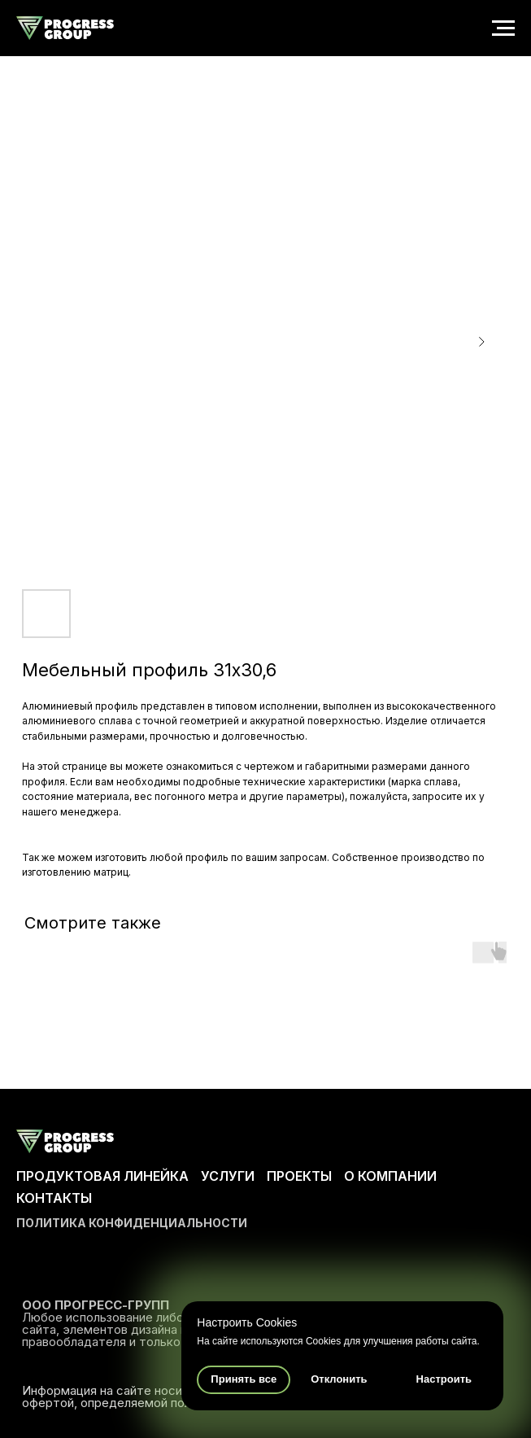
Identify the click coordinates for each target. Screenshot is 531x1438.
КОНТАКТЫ (54, 1198)
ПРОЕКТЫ (299, 1176)
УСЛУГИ (228, 1176)
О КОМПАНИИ (390, 1176)
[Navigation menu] (503, 28)
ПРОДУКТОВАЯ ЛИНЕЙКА (102, 1176)
